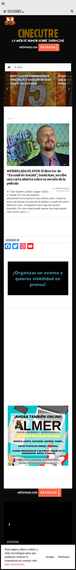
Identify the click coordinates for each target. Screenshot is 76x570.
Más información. (15, 564)
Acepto (50, 556)
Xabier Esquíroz (62, 188)
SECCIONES (13, 11)
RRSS (18, 67)
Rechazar (64, 556)
